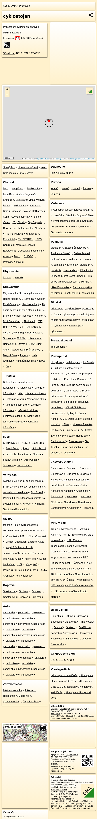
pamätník (56, 247)
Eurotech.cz (9, 250)
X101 (69, 660)
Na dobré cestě (80, 385)
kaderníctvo (20, 205)
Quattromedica (11, 701)
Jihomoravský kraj (28, 167)
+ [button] (7, 89)
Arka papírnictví (21, 216)
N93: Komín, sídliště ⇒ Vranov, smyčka (72, 585)
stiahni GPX (56, 716)
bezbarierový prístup (78, 373)
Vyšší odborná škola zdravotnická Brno (72, 209)
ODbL (65, 785)
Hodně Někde (10, 299)
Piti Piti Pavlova (14, 233)
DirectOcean (31, 460)
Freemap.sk (59, 159)
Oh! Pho (21, 338)
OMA (13, 5)
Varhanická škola (36, 399)
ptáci (20, 393)
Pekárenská (57, 644)
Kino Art (27, 503)
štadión (37, 454)
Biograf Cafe (10, 355)
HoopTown (17, 188)
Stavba (21, 344)
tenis (27, 454)
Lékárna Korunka (12, 690)
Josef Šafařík (71, 293)
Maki (5, 188)
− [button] (7, 94)
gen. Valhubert (71, 259)
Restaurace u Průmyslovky (25, 349)
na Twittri (66, 759)
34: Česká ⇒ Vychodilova (76, 580)
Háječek (58, 215)
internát (7, 277)
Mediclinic (23, 696)
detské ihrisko (13, 454)
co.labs (7, 481)
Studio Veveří (58, 441)
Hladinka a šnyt (30, 304)
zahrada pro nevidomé (15, 492)
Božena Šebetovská (75, 247)
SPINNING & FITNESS (15, 443)
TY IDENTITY (25, 239)
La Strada (20, 293)
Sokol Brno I (38, 443)
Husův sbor (64, 173)
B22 (53, 660)
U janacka (31, 233)
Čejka (6, 228)
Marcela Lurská (24, 245)
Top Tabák (19, 222)
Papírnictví (9, 239)
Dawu (42, 361)
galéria (22, 486)
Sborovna (8, 338)
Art (7, 366)
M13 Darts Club (11, 321)
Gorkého (70, 627)
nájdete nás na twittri (15, 816)
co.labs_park (36, 486)
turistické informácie (17, 404)
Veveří (29, 173)
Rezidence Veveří (60, 253)
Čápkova (56, 502)
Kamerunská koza (36, 393)
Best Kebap (33, 332)
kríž (53, 173)
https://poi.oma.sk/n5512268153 (82, 159)
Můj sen (7, 293)
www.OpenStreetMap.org (62, 782)
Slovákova (84, 633)
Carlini (6, 216)
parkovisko (9, 612)
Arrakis (7, 256)
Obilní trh (74, 508)
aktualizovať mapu (67, 709)
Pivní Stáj (18, 332)
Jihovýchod (9, 167)
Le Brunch (56, 390)
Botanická (56, 621)
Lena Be (7, 194)
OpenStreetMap (43, 159)
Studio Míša (33, 188)
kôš (16, 525)
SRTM (63, 806)
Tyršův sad (25, 387)
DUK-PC (28, 256)
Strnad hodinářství (71, 447)
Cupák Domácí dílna (31, 250)
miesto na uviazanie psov (65, 320)
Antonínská (82, 491)
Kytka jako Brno (75, 413)
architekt (71, 264)
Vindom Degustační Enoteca (21, 541)
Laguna (24, 355)
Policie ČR (9, 570)
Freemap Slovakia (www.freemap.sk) (59, 790)
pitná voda (35, 293)
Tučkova (68, 616)
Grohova (23, 591)
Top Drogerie (35, 222)
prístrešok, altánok (28, 410)
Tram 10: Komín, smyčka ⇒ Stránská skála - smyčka (72, 574)
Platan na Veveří (15, 399)
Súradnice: (9, 53)
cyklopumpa (24, 657)
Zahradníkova (58, 508)
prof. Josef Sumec (73, 276)
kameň (54, 188)
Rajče (26, 448)
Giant (56, 314)
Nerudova (72, 496)
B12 (61, 660)
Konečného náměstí (62, 479)
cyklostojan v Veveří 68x (64, 675)
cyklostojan (25, 5)
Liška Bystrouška (60, 287)
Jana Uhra (71, 621)
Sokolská (56, 616)
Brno (21, 173)
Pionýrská (88, 508)
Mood (17, 256)
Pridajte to (88, 806)
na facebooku (72, 754)
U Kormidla (28, 299)
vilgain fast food (22, 315)
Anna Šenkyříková (26, 361)
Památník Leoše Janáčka (17, 498)
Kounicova (11, 38)
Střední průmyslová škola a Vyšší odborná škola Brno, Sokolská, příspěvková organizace (72, 221)
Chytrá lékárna (31, 701)
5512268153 (66, 711)
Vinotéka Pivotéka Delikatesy (27, 211)
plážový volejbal (11, 460)
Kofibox (39, 315)
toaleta (6, 525)
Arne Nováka (87, 621)
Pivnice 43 (29, 321)
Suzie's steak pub (29, 310)
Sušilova (23, 597)
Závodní (58, 627)
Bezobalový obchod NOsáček (29, 228)
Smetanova (9, 591)
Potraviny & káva (12, 262)
